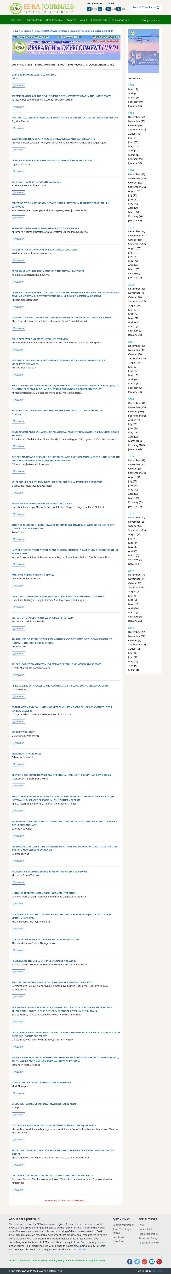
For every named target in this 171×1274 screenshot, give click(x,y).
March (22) (134, 326)
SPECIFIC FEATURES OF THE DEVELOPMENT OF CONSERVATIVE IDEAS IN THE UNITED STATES (61, 96)
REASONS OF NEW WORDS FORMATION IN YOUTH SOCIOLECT (45, 228)
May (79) (133, 203)
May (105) (133, 146)
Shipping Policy (97, 1260)
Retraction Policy (148, 1238)
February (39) (135, 502)
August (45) (134, 362)
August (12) (134, 591)
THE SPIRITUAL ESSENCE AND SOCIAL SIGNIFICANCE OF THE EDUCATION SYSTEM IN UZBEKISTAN (65, 117)
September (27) (137, 301)
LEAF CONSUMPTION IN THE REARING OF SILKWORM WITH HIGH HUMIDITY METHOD (58, 596)
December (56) (136, 116)
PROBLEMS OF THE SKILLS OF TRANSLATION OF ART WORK (44, 960)
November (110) (137, 178)
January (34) (135, 334)
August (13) (134, 534)
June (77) (133, 370)
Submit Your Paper (146, 7)
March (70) (134, 212)
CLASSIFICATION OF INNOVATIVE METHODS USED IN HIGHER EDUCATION (52, 160)
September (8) (136, 587)
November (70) (136, 235)
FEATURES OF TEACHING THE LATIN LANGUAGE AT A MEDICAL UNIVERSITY (52, 982)
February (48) (135, 216)
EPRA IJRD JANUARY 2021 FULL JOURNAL (34, 74)
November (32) (136, 464)
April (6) (132, 551)
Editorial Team (99, 19)
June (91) (133, 199)
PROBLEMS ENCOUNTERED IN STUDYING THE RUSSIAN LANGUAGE (48, 271)
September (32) (137, 472)
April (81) (133, 93)
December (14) (136, 574)
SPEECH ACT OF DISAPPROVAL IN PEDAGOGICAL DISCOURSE (44, 249)
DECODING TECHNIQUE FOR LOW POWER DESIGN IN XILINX (44, 1103)
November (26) (136, 292)
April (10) (133, 608)
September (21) (137, 530)
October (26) (135, 297)
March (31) (134, 612)
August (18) (134, 477)
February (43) (135, 158)
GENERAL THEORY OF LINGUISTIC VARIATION (36, 181)
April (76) (133, 264)
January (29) (135, 277)
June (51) (133, 256)
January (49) (135, 391)
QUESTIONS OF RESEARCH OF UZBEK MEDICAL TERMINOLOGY (45, 939)
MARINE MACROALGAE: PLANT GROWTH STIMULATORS (42, 503)
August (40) (134, 133)
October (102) (136, 411)
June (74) (133, 428)
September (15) (137, 644)
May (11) (133, 89)
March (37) (134, 383)
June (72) (133, 313)
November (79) (136, 121)
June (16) (133, 657)
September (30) (137, 186)
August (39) (134, 305)
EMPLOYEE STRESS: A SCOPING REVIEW (33, 574)
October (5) (134, 583)
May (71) (133, 318)
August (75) (134, 419)
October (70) (135, 125)
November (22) (136, 636)
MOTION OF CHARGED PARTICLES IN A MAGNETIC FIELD (42, 617)
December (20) (136, 631)
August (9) (134, 648)
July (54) (132, 137)
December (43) (136, 288)
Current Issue (34, 19)
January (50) (135, 105)
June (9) (132, 599)
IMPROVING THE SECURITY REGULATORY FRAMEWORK (41, 1082)
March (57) (134, 154)
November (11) (136, 578)
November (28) (136, 521)
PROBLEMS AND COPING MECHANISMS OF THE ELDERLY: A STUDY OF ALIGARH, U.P (57, 410)
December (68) (136, 174)
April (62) (133, 493)
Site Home (17, 19)
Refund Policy (39, 1260)
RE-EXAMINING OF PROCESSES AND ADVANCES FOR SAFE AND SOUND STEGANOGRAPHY (60, 685)
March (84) (134, 97)
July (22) (132, 538)
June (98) (133, 142)
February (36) (135, 387)
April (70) (133, 207)
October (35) (135, 468)
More (82, 1249)
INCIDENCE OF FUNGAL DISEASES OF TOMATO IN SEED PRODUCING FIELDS (53, 1175)
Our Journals (151, 20)
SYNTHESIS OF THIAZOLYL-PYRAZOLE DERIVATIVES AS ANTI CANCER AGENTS (53, 138)
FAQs (141, 1224)
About (83, 19)
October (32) (135, 182)
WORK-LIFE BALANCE (23, 732)
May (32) (133, 489)
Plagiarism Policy (148, 1233)
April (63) (133, 150)
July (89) (132, 366)
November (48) (136, 350)
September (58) (137, 243)
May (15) (133, 604)
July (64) (132, 252)
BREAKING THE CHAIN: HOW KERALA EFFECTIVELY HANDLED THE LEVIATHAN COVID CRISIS (61, 774)
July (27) (132, 481)
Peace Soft (157, 1270)
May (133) (133, 432)
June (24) (133, 485)
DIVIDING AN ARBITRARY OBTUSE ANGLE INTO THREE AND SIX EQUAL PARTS (54, 1125)
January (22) (135, 620)
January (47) (135, 220)
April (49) (133, 322)
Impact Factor (146, 1229)
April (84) (133, 379)
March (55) (134, 269)
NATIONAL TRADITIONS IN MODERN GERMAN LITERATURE (44, 893)
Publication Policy (149, 1242)
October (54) (135, 354)
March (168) (135, 440)
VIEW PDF (18, 85)
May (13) (133, 661)
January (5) (134, 563)
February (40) (135, 101)
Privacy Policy (56, 1260)
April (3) (132, 665)
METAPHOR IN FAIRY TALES (26, 753)
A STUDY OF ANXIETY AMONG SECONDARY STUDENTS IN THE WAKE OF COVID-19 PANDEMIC (62, 317)
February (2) (135, 559)
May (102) (133, 375)
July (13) (132, 595)
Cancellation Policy (76, 1260)
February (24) (135, 330)
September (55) (137, 358)
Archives (71, 19)
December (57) (136, 403)
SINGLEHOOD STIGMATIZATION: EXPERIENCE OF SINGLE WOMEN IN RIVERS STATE (56, 664)
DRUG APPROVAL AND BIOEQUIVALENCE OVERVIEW (40, 339)
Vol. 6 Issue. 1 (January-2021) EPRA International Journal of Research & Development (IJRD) (66, 30)
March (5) (133, 669)
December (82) (136, 231)
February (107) (136, 445)
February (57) (135, 273)
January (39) (135, 163)
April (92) (133, 436)
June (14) (133, 542)
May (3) (132, 546)
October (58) (135, 239)
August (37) (134, 191)
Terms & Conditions (20, 1260)
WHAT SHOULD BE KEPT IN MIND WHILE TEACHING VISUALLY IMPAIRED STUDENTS (57, 482)
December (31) (136, 460)
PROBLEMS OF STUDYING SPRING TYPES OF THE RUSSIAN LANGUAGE (49, 871)
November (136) (137, 407)
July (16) (132, 652)
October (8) (134, 640)
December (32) (136, 517)
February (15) (135, 616)
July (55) (132, 424)
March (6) (133, 555)
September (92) (137, 415)
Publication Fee (120, 19)
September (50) (137, 129)
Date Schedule (54, 19)
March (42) (134, 497)
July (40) (132, 195)
